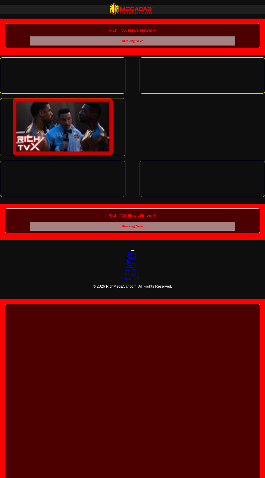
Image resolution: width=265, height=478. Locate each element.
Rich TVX (131, 278)
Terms (131, 262)
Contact (131, 274)
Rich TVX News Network (132, 30)
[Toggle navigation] (132, 250)
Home (131, 253)
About (131, 258)
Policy (131, 266)
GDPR (131, 270)
